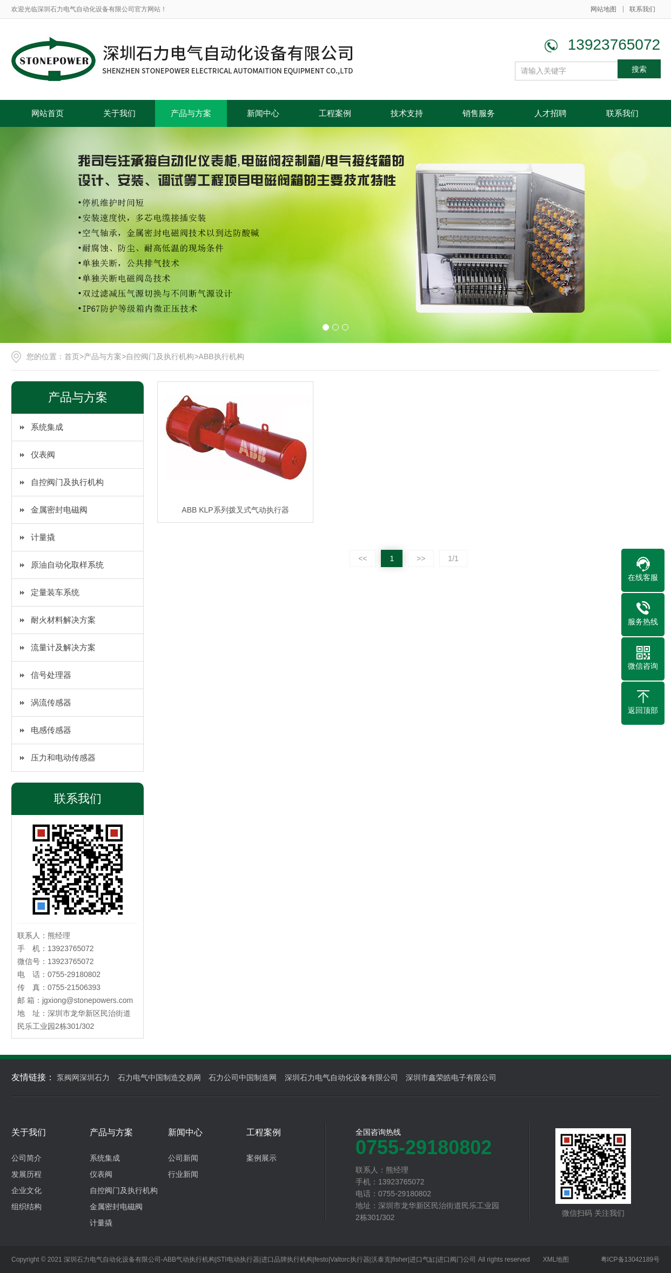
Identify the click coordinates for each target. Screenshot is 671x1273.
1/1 (453, 558)
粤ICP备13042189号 (630, 1259)
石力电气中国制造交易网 (159, 1077)
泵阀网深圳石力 (83, 1077)
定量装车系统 (55, 592)
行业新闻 (183, 1174)
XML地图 (556, 1259)
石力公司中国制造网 (243, 1077)
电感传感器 (51, 730)
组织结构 (26, 1206)
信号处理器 (51, 674)
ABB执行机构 (221, 356)
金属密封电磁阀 (59, 509)
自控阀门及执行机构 (160, 356)
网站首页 (47, 113)
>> (421, 558)
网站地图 (603, 9)
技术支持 (407, 113)
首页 (71, 356)
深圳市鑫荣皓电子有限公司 (451, 1077)
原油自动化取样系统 (67, 564)
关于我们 (119, 113)
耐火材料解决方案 (63, 619)
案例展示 (261, 1158)
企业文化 (26, 1190)
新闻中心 (263, 113)
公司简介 (26, 1158)
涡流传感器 (51, 702)
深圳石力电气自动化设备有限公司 (341, 1077)
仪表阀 (43, 454)
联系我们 (642, 9)
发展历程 (26, 1174)
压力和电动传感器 (63, 757)
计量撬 (43, 537)
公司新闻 (183, 1158)
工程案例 (335, 113)
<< (362, 558)
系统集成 (47, 427)
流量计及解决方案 (63, 647)
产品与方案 (191, 113)
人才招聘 (550, 113)
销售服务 (478, 113)
